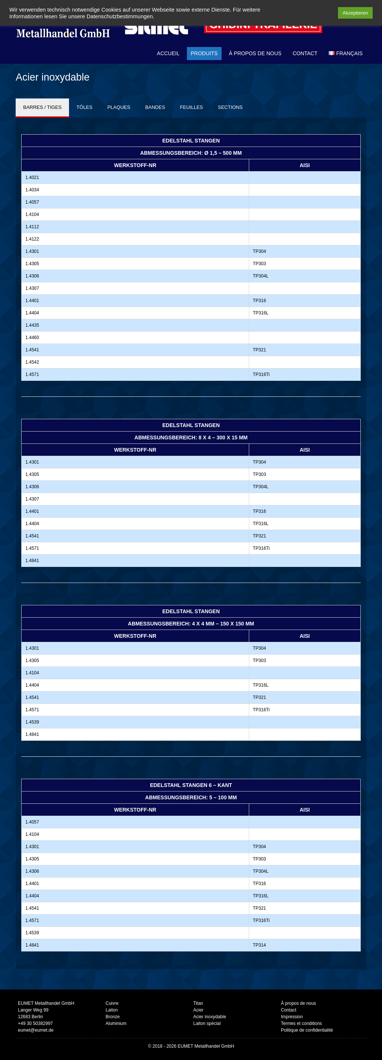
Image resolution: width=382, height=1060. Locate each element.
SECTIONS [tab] (230, 107)
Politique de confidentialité (307, 1030)
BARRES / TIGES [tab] (42, 107)
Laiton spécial (206, 1023)
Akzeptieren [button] (355, 13)
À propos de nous (255, 53)
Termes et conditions (301, 1023)
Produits (204, 53)
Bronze (113, 1016)
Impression (292, 1016)
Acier (198, 1010)
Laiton (112, 1010)
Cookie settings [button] (313, 13)
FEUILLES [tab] (191, 107)
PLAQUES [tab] (118, 107)
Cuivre (112, 1003)
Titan (198, 1003)
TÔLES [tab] (84, 107)
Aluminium (116, 1023)
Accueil (168, 53)
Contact (304, 53)
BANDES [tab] (155, 107)
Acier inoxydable (209, 1016)
